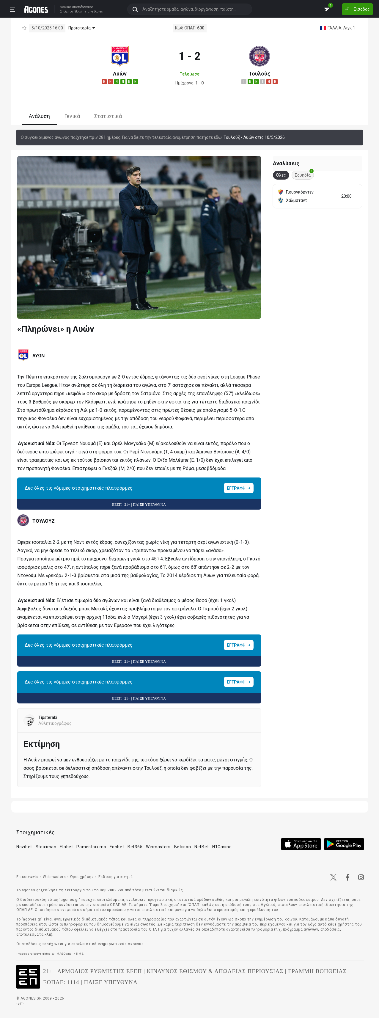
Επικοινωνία (27, 877)
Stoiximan (46, 846)
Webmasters (54, 877)
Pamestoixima (91, 846)
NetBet (201, 846)
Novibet (24, 846)
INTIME (78, 953)
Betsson (182, 846)
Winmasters (158, 846)
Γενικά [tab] (72, 116)
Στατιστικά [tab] (108, 116)
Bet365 (135, 846)
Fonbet (117, 846)
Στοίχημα (66, 11)
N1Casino (222, 846)
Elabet (66, 846)
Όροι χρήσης (82, 877)
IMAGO (61, 953)
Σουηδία (304, 174)
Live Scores (95, 11)
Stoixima (66, 7)
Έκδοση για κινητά (115, 877)
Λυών (120, 73)
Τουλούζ (259, 73)
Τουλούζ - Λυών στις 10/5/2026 (254, 137)
